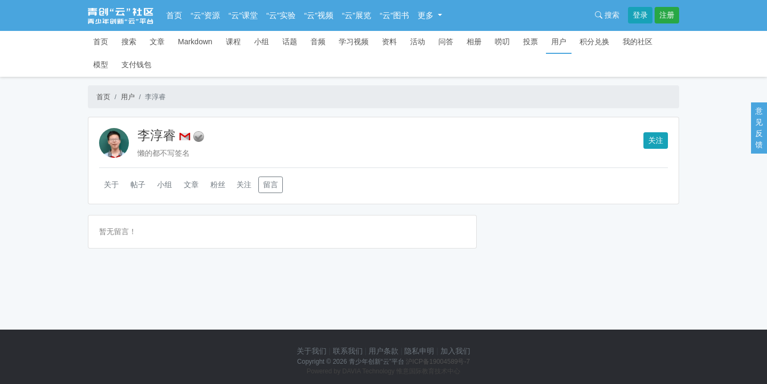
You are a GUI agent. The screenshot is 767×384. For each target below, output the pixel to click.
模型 (100, 64)
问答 (445, 41)
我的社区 (637, 41)
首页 (174, 15)
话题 (289, 41)
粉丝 (217, 184)
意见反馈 (759, 128)
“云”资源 (205, 15)
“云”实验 (281, 15)
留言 (270, 184)
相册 (474, 41)
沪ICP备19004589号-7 (438, 361)
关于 (111, 184)
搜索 (607, 15)
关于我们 (312, 351)
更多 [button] (427, 15)
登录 (640, 15)
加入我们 (455, 351)
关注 (655, 140)
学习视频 (354, 41)
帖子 (137, 184)
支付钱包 (136, 64)
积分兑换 (594, 41)
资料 (389, 41)
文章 (157, 41)
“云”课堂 (243, 15)
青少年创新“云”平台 (376, 361)
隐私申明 (419, 351)
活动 (417, 41)
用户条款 (383, 351)
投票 (530, 41)
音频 (318, 41)
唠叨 (502, 41)
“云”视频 (318, 15)
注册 (666, 15)
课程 (233, 41)
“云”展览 (356, 15)
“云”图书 (394, 15)
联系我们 (348, 351)
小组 (261, 41)
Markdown (195, 41)
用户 (558, 41)
